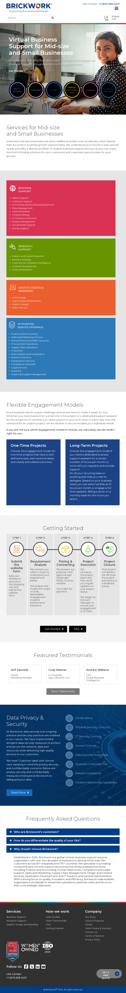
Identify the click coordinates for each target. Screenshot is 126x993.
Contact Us (91, 932)
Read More (20, 792)
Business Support (16, 917)
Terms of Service (94, 935)
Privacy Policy (92, 939)
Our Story (90, 917)
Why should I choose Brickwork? (34, 849)
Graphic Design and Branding (22, 924)
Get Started (17, 71)
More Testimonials (63, 691)
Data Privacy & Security (98, 928)
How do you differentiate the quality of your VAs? (45, 840)
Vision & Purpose (94, 920)
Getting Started (54, 928)
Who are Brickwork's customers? (34, 832)
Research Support (16, 920)
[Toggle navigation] (116, 8)
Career (89, 924)
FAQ (78, 629)
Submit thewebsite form (16, 566)
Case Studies (53, 917)
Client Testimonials (56, 920)
